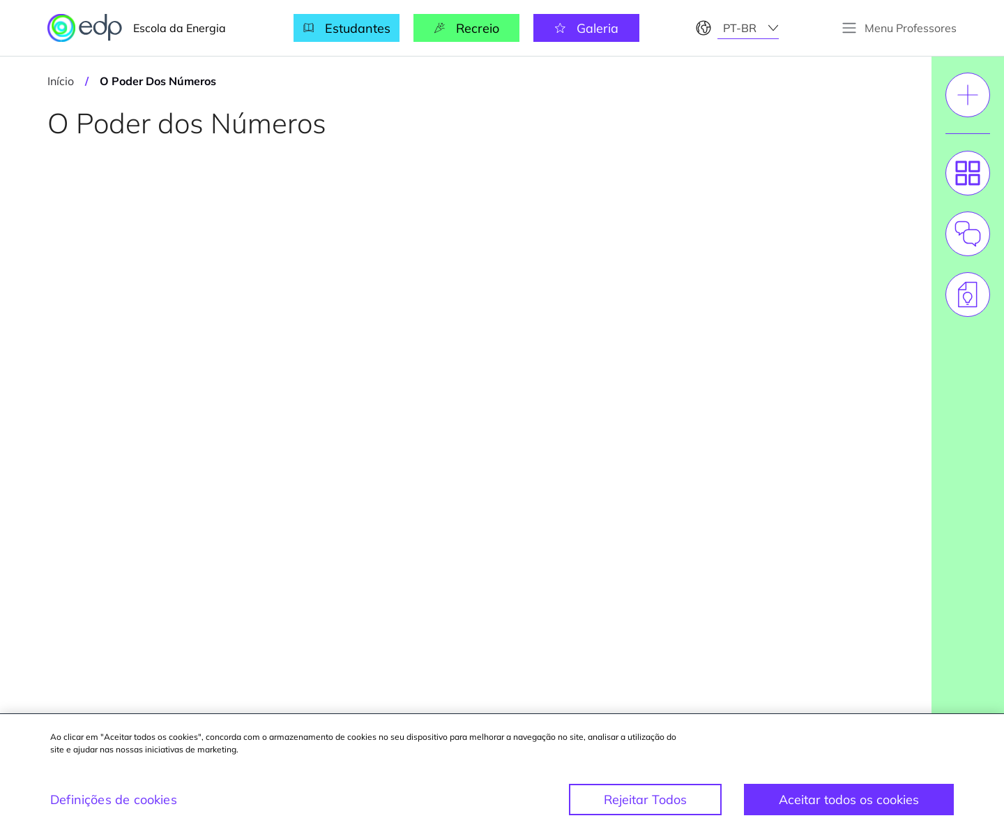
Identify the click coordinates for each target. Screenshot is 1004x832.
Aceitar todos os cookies (849, 800)
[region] (502, 773)
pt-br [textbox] (739, 28)
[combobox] (748, 28)
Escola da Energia (136, 28)
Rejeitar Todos (645, 800)
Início (60, 81)
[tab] (967, 173)
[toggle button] (899, 28)
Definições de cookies (113, 800)
